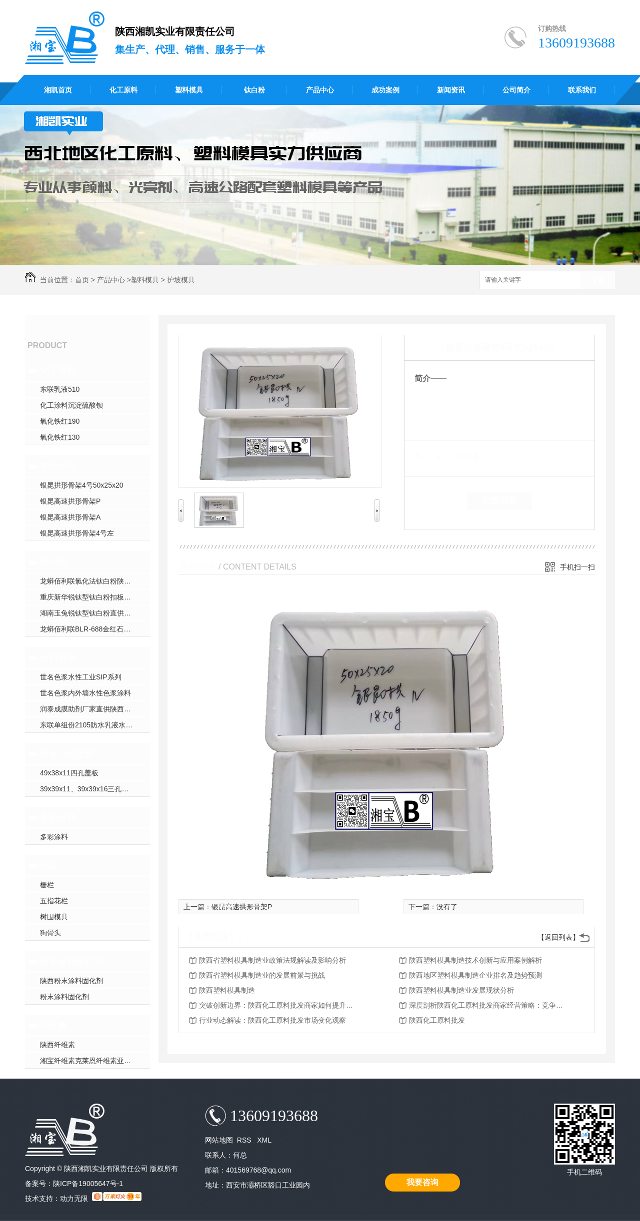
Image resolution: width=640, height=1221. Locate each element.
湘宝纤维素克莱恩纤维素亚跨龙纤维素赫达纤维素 (95, 1061)
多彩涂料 (58, 818)
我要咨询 (422, 1182)
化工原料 (124, 90)
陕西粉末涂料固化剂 (71, 981)
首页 (82, 280)
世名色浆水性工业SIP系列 (81, 677)
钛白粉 (254, 90)
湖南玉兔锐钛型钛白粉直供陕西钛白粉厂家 (95, 613)
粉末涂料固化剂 (71, 962)
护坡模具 (181, 280)
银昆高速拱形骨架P (70, 501)
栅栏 (47, 885)
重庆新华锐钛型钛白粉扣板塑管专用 (95, 597)
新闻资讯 (451, 90)
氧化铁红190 (60, 421)
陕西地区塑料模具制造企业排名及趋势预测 (475, 975)
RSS (245, 1140)
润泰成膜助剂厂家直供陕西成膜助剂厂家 (95, 709)
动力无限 (74, 1199)
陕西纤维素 (57, 1045)
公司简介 (516, 90)
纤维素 (53, 1026)
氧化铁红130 (60, 437)
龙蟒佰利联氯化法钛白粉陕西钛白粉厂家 (95, 581)
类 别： (431, 456)
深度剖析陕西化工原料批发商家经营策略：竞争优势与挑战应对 (489, 1005)
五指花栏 (54, 901)
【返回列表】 (559, 937)
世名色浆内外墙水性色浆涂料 (85, 693)
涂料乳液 (58, 658)
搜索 (598, 280)
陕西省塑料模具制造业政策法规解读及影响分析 (272, 960)
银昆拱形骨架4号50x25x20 (82, 485)
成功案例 (386, 90)
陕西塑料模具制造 (227, 990)
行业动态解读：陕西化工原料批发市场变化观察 (272, 1020)
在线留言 (500, 501)
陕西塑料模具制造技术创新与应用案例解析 (475, 960)
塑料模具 (189, 90)
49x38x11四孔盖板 (69, 773)
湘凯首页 (58, 90)
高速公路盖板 (67, 754)
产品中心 (320, 90)
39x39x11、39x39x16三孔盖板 (88, 789)
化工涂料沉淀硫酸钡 (71, 405)
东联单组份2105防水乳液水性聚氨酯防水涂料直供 (95, 725)
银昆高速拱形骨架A (70, 517)
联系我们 (582, 90)
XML (264, 1140)
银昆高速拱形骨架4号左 (77, 533)
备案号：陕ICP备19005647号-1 (74, 1184)
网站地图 (219, 1140)
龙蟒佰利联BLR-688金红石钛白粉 (92, 629)
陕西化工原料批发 (437, 1020)
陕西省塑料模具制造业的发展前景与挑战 (262, 975)
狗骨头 (50, 933)
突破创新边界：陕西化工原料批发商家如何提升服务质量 (279, 1005)
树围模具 (54, 917)
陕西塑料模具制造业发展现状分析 (461, 990)
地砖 (49, 866)
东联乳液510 (60, 389)
